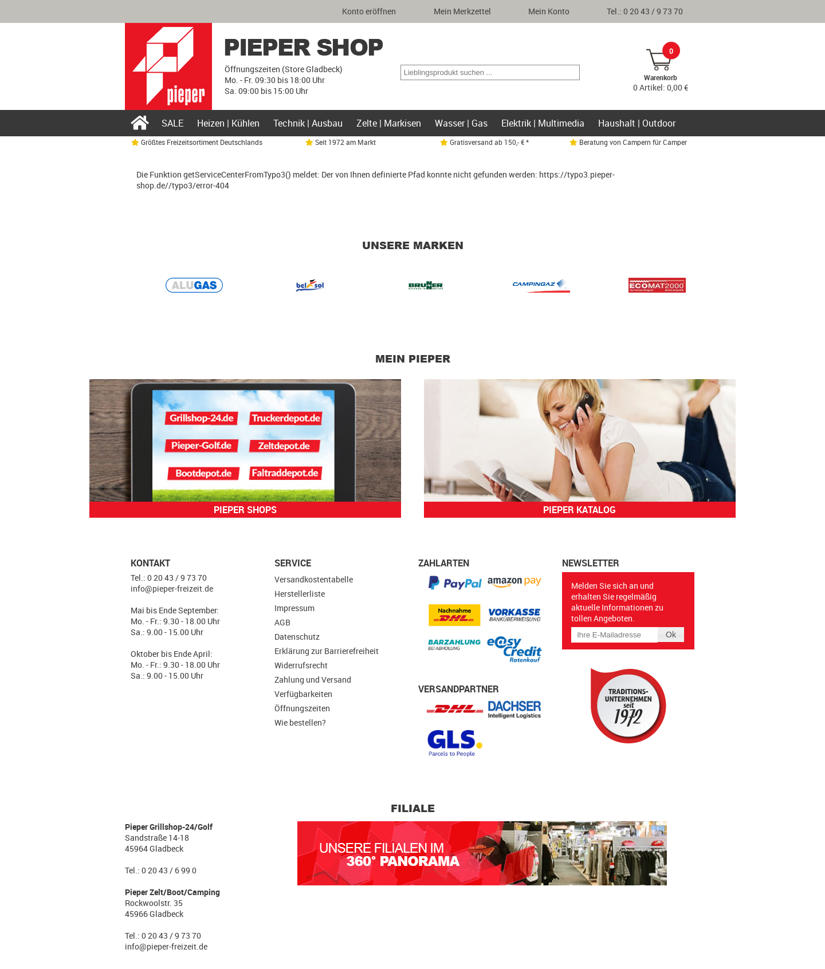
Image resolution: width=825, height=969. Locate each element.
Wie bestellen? (300, 722)
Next (674, 287)
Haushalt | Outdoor (636, 123)
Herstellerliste (299, 593)
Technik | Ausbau (308, 123)
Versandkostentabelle (313, 579)
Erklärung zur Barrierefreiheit (326, 650)
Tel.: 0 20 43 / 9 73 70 (645, 11)
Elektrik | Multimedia (542, 123)
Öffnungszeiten (302, 708)
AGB (282, 622)
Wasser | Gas (461, 123)
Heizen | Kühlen (228, 123)
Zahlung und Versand (312, 679)
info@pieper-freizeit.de (172, 588)
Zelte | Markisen (388, 123)
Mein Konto (548, 11)
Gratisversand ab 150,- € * (484, 142)
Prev (151, 287)
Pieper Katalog (579, 509)
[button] (570, 72)
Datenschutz (297, 636)
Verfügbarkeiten (303, 693)
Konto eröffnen (369, 11)
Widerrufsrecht (301, 665)
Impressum (294, 607)
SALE (172, 123)
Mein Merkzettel (462, 11)
